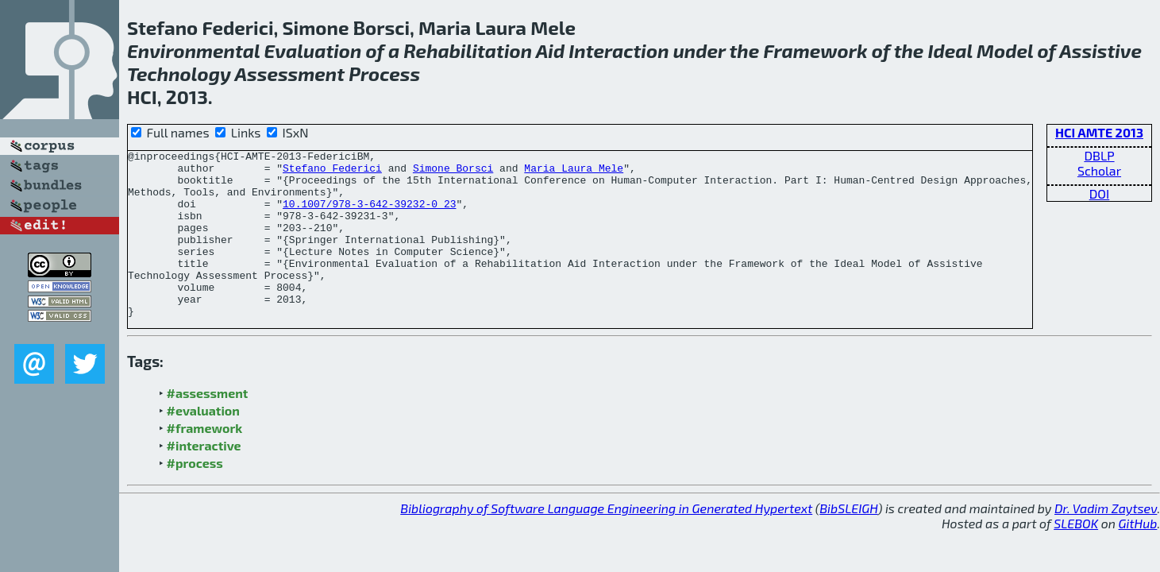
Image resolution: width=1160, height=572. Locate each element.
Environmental (193, 50)
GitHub (1138, 556)
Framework (815, 50)
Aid (550, 50)
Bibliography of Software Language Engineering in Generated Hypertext (606, 541)
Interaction (618, 50)
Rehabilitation (467, 50)
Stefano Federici (332, 172)
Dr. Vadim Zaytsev (1105, 541)
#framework (205, 461)
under (699, 50)
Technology (179, 73)
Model (1005, 50)
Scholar (1099, 170)
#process (195, 496)
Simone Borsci (453, 172)
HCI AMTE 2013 (1099, 132)
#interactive (204, 478)
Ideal (950, 50)
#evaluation (203, 443)
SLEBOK (1076, 556)
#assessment (208, 426)
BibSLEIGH (848, 541)
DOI (1099, 193)
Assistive (1100, 50)
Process (384, 73)
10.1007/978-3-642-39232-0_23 (369, 215)
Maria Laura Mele (573, 172)
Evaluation (313, 50)
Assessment (290, 73)
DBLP (1099, 155)
